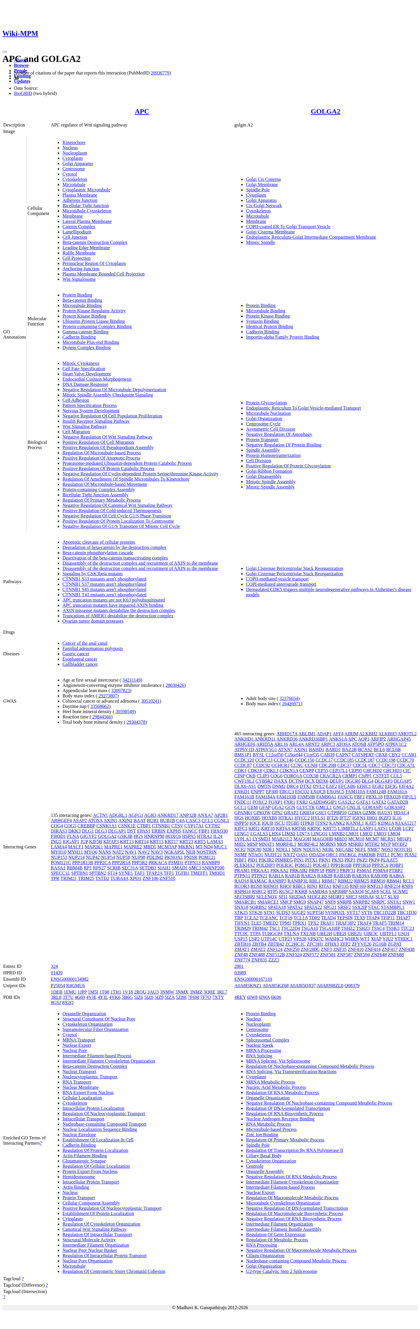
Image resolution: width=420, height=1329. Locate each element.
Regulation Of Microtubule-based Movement (104, 484)
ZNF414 (373, 949)
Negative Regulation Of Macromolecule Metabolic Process (301, 1250)
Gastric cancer (75, 653)
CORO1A (293, 775)
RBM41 (394, 881)
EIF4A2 (406, 786)
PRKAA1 (260, 870)
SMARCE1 (268, 902)
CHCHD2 (372, 770)
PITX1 (311, 859)
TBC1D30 (407, 912)
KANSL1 (355, 823)
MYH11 (75, 852)
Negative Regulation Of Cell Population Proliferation (112, 415)
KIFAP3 (111, 841)
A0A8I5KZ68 (275, 985)
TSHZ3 (363, 928)
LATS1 (381, 828)
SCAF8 (372, 891)
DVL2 (319, 786)
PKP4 (374, 859)
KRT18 (268, 828)
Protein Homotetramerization (273, 455)
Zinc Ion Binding (262, 1134)
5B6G (127, 997)
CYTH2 (212, 825)
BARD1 (333, 749)
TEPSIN (345, 917)
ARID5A (264, 744)
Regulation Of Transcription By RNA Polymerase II (294, 1150)
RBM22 (345, 881)
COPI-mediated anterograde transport (281, 584)
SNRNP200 (213, 867)
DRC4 (293, 786)
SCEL (385, 891)
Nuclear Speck (259, 1045)
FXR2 (302, 802)
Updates (22, 81)
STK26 (255, 912)
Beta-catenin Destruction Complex (94, 242)
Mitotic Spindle (260, 242)
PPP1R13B (82, 862)
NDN (297, 849)
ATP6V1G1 (266, 749)
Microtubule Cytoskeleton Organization (283, 1202)
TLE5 (256, 923)
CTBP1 (144, 825)
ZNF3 (326, 949)
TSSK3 (393, 928)
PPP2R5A (121, 862)
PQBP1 (396, 865)
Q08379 (352, 985)
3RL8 (56, 997)
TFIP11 (388, 917)
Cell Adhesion (75, 400)
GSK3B (125, 836)
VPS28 (299, 938)
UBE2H (324, 933)
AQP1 (364, 739)
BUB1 (153, 820)
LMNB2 (337, 833)
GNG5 (339, 807)
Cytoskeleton (74, 179)
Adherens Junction (79, 200)
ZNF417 (390, 949)
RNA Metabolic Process (268, 1124)
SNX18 (241, 907)
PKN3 (337, 859)
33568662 (99, 706)
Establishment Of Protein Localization (98, 1213)
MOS (342, 844)
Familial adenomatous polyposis (92, 648)
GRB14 (307, 812)
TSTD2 (102, 878)
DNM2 (278, 786)
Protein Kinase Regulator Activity (94, 310)
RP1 (88, 867)
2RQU (140, 992)
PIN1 (299, 859)
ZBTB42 (275, 944)
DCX (310, 781)
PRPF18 (316, 870)
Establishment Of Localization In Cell (98, 1139)
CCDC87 (243, 765)
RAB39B (379, 875)
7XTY (218, 997)
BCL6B (393, 749)
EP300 (272, 791)
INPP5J (241, 823)
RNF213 (375, 886)
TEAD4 (328, 917)
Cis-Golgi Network (264, 205)
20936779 (160, 72)
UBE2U (355, 933)
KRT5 (200, 841)
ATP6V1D (244, 749)
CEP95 (355, 770)
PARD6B (367, 854)
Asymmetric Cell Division (270, 429)
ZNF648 (379, 954)
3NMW (167, 992)
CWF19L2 (244, 781)
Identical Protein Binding (269, 326)
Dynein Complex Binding (86, 347)
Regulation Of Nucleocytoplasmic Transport (103, 1113)
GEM (252, 807)
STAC (374, 907)
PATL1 (383, 854)
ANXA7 (205, 815)
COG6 (276, 775)
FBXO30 (219, 831)
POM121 (207, 857)
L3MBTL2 (348, 828)
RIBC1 (299, 886)
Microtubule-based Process (271, 1129)
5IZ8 (148, 997)
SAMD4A (318, 891)
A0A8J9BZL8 (330, 985)
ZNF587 (345, 954)
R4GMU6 (75, 985)
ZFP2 (345, 944)
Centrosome (73, 168)
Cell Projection (76, 258)
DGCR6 (352, 781)
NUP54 (108, 857)
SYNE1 (126, 873)
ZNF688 (396, 954)
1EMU (70, 992)
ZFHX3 (331, 944)
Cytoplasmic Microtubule (86, 189)
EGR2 (378, 786)
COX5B (310, 775)
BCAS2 (365, 749)
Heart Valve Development (86, 373)
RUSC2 (286, 891)
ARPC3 (328, 744)
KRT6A (283, 828)
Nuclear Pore (74, 1050)
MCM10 (356, 838)
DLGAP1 (117, 831)
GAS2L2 (346, 802)
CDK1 (240, 770)
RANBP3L (297, 881)
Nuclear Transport (79, 1071)
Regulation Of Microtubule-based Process (101, 452)
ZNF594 (362, 954)
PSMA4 (380, 870)
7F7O (205, 997)
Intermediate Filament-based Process (96, 1055)
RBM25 (361, 881)
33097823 (120, 690)
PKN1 (324, 859)
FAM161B (244, 796)
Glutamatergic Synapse (84, 1160)
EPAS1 (143, 831)
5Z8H (181, 997)
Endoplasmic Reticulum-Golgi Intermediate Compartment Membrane (311, 237)
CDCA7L (406, 765)
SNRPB (344, 902)
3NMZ (196, 992)
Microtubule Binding (82, 305)
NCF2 (240, 849)
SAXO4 (356, 891)
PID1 (253, 859)
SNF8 (330, 902)
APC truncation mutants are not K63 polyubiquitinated (113, 599)
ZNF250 (292, 949)
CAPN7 (343, 754)
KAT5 (371, 823)
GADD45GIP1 (323, 802)
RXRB (301, 891)
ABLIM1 (307, 733)
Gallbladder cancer (80, 664)
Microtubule (73, 184)
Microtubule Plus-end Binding (90, 342)
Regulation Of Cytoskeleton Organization (101, 1223)
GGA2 (278, 807)
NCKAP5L (174, 852)
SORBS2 (258, 907)
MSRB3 (355, 844)
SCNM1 (400, 891)
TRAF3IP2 (345, 923)
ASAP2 (80, 820)
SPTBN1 (79, 873)
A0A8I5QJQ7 (303, 985)
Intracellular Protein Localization (93, 1108)
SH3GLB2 (317, 896)
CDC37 (344, 765)
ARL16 (281, 744)
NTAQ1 (255, 854)
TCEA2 (251, 917)
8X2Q (68, 1002)
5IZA (170, 997)
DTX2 (306, 786)
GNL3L (354, 807)
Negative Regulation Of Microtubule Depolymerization (114, 389)
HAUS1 (385, 812)
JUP (84, 841)
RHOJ (286, 886)
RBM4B (75, 867)
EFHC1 (364, 786)
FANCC (189, 831)
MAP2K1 (94, 846)
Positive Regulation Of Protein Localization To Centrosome (118, 521)
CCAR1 (409, 754)
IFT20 (332, 817)
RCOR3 (241, 886)
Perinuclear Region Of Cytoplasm (94, 263)
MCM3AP (167, 846)
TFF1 (169, 873)
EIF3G (391, 786)
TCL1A (300, 917)
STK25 (241, 912)
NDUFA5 (312, 849)
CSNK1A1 (107, 825)
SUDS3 (283, 912)
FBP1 (204, 831)
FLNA (73, 836)
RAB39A (361, 875)
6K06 (276, 997)
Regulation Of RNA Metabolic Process (282, 1092)
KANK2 (337, 823)
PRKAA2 (279, 870)
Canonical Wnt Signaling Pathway (94, 1229)
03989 (240, 972)
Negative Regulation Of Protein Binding (283, 444)
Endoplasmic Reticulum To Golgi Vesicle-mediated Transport (303, 408)
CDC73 (389, 765)
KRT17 (171, 841)
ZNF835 (259, 959)
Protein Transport (262, 439)
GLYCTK (305, 807)
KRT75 (330, 828)
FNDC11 (242, 802)
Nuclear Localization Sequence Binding (99, 1129)
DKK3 (74, 831)
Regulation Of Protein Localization (95, 1150)
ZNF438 (406, 949)
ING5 (56, 841)
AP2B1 (221, 815)
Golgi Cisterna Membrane (270, 231)
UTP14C (269, 938)
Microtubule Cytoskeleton (86, 210)
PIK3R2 (266, 859)
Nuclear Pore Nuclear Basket (89, 1250)
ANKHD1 (243, 739)
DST (131, 831)
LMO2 (366, 833)
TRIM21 (68, 878)
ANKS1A (338, 739)
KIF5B (95, 841)
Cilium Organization (265, 1255)
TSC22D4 (290, 928)
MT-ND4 (204, 846)
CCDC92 (261, 765)
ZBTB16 (242, 944)
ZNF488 (257, 954)
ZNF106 (150, 878)
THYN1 (241, 923)
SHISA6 (366, 896)
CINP (239, 775)
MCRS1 (388, 838)
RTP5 (272, 891)
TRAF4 (364, 923)
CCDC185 (344, 760)
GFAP (264, 807)
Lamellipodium (76, 231)
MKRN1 (186, 846)
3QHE (210, 992)
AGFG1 (136, 815)
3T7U (68, 997)
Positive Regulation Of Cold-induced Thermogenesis (111, 510)
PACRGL (348, 854)
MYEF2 (399, 844)
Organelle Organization (84, 1013)
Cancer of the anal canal (85, 643)
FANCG (345, 796)
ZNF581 (328, 954)
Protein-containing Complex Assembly (98, 489)
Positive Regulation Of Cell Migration (98, 442)
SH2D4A (297, 896)
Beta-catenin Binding (82, 300)
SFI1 (283, 896)
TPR (55, 878)
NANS (105, 852)
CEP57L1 (338, 770)
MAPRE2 (133, 846)
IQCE (255, 823)
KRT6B (299, 828)
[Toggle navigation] (4, 52)
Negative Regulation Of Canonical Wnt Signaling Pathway (117, 505)
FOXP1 (275, 802)
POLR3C (285, 865)
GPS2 (277, 812)
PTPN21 (259, 875)
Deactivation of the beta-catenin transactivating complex (115, 557)
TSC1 (274, 928)
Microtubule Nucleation (268, 413)
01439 (56, 972)
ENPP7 (258, 791)
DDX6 (322, 781)
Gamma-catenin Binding (85, 331)
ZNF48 (241, 954)
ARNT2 (312, 744)
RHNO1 (271, 886)
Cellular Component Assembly (91, 1202)
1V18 (128, 992)
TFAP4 (373, 917)
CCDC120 (244, 760)
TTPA (255, 933)
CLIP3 (263, 775)
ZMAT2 (258, 949)
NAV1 (131, 852)
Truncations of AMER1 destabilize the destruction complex (118, 615)
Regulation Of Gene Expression (275, 1234)
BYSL (258, 754)
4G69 (80, 997)
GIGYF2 (88, 836)
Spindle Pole (258, 189)
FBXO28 (392, 796)
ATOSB (359, 744)
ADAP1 (324, 733)
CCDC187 (365, 760)
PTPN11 (242, 875)
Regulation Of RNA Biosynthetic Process (284, 1113)
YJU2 (387, 938)
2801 (239, 966)
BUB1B (167, 820)
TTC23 (407, 928)
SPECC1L (60, 873)
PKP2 (362, 859)
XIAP (376, 938)
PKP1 (349, 859)
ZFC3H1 (315, 944)
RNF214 (392, 886)
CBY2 (394, 754)
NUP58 (123, 857)
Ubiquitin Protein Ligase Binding (93, 321)
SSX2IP (359, 907)
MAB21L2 (282, 838)
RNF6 (407, 886)
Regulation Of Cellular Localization (96, 1166)
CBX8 (381, 754)
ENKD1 (241, 791)
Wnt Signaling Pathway (84, 426)
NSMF (240, 854)
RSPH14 (242, 891)
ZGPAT (395, 944)
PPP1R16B (341, 865)
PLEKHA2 (244, 865)
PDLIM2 (154, 857)
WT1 (365, 938)
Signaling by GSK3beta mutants (92, 573)
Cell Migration (76, 431)
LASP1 (366, 828)
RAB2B (324, 875)
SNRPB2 (361, 902)
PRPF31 (347, 870)
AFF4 (337, 733)
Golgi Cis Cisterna (263, 179)
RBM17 (329, 881)
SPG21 (330, 907)
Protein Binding (77, 294)
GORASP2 (394, 807)
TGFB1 (182, 873)
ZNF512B (275, 954)
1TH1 (116, 992)
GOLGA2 (325, 111)
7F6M (193, 997)
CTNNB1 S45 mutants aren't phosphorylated (104, 589)
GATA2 (379, 802)
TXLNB (308, 933)
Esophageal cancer (79, 658)
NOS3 (387, 849)
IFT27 (345, 817)
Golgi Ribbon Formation (269, 471)
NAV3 (157, 852)
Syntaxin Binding (262, 321)
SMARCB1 (245, 902)
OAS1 (302, 854)
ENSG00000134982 (70, 979)
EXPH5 (174, 831)
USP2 (254, 938)
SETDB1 (147, 867)
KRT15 (156, 841)
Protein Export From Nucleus (90, 1171)
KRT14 (141, 841)
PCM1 (397, 854)
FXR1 (289, 802)
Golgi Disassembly (263, 476)
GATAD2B (397, 802)
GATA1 (363, 802)
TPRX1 (299, 923)
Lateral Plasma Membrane (87, 221)
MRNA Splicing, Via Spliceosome (278, 1060)
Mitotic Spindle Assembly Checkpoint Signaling (107, 394)
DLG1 (88, 831)
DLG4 (368, 781)
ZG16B (379, 944)
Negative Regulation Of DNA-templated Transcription (297, 1208)
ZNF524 (294, 954)
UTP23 (285, 938)
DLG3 (101, 831)
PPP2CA (102, 862)
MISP (252, 844)
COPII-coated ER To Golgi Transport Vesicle (288, 226)
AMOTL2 (407, 733)
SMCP (286, 902)
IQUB (267, 823)
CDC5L (360, 765)
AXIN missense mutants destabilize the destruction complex (118, 610)
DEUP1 (337, 781)
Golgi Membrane (262, 184)
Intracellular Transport (83, 1118)
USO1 (404, 933)
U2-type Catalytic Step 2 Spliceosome (281, 1271)
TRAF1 (327, 923)
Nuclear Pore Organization (87, 1260)
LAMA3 (215, 841)
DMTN (264, 786)
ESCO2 (302, 791)
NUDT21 (273, 854)
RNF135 (340, 886)
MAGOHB (322, 838)
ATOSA (95, 820)
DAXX (280, 781)
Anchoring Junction (80, 268)
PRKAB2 (298, 870)
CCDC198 (386, 760)
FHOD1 (58, 836)
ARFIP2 (378, 739)
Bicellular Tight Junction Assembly (95, 494)
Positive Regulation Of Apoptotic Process (101, 457)
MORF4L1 (286, 844)
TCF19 (285, 917)
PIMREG (284, 859)
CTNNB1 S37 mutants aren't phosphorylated (104, 584)
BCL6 (379, 749)
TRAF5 (379, 923)
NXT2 (289, 854)
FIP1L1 (409, 796)
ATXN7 (285, 749)
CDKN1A (289, 770)
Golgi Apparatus (77, 163)
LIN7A (303, 833)
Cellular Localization (82, 1097)
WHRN (352, 938)
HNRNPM (154, 836)
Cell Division (258, 460)
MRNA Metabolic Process (270, 1082)
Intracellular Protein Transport (90, 1181)
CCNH (310, 765)
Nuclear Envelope (79, 1134)
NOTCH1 (403, 849)
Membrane (72, 216)
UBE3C (371, 933)
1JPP (82, 992)
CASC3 (193, 820)
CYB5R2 (264, 781)
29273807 (108, 695)
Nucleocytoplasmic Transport (90, 1076)
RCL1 (408, 881)
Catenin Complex (78, 226)
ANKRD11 (264, 739)
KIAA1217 (405, 823)
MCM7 (372, 838)
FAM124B (376, 791)
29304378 (136, 722)
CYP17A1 (194, 825)
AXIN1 (111, 820)
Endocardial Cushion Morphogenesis (97, 379)
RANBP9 (211, 862)
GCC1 (240, 807)
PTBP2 (395, 870)
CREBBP (86, 825)
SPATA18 (277, 907)
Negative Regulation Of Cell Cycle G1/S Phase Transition (116, 515)
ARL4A (296, 744)
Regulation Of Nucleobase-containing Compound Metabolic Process (310, 1066)
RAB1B (292, 875)
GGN (290, 807)
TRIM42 (260, 928)
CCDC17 (324, 760)
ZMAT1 (241, 949)
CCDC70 (405, 760)
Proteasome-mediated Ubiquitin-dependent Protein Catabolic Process (127, 463)
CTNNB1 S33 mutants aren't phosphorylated (104, 578)
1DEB (56, 992)
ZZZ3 (273, 959)
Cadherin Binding (79, 337)
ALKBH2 (368, 733)
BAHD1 (316, 749)
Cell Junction (74, 237)
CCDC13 (264, 760)
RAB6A (396, 875)
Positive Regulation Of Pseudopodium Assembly (108, 447)
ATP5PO (375, 744)
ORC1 (332, 854)
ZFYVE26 (362, 944)
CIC (407, 770)
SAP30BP (338, 891)
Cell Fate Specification (83, 368)
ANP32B (188, 815)
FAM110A (355, 791)
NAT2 (118, 852)
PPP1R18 (362, 865)
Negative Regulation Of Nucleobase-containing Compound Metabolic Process (319, 1103)
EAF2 (331, 786)
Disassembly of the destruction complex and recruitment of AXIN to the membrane (140, 563)
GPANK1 (243, 812)
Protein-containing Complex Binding (97, 326)
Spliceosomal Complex (267, 1039)
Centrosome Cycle (263, 423)
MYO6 (90, 852)
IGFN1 (358, 817)
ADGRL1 (118, 815)
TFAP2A (154, 873)
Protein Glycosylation (266, 402)
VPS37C (315, 938)
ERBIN (159, 831)
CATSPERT (363, 754)
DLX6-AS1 (245, 786)
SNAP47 (315, 902)
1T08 (104, 992)
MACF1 (75, 846)
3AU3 (153, 992)
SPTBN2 (97, 873)
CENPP (307, 770)
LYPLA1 (242, 838)
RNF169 (358, 886)
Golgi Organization (264, 418)
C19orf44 (293, 754)
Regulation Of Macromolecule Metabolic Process (292, 1197)
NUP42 (93, 857)
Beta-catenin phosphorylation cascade (97, 552)
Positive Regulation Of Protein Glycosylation (288, 465)
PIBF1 (240, 859)
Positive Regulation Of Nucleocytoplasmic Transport (112, 1208)
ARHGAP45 (399, 739)
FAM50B (306, 796)
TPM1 (285, 923)
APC (142, 111)
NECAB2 (344, 849)
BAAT (140, 820)
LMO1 (352, 833)
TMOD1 (217, 873)
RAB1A (276, 875)
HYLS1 (318, 817)
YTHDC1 (403, 938)
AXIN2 (125, 820)
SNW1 (408, 902)
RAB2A (308, 875)
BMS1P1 (242, 754)
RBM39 (378, 881)
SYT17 (353, 912)
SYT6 (366, 912)
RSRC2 (259, 891)
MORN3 (327, 844)
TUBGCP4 (272, 933)
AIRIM (351, 733)
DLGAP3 (384, 781)
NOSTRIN (207, 852)
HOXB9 (269, 817)
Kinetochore (73, 142)
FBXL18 (374, 796)
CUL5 (396, 775)
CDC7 (374, 765)
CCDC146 (284, 760)
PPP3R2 (139, 862)
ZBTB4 (259, 944)
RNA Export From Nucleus (88, 1092)
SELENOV (267, 896)
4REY (240, 997)
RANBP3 (277, 881)
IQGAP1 (71, 841)
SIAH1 (164, 867)
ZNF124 (275, 949)
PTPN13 (193, 862)
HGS (138, 836)
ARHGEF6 (244, 744)
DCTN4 (296, 781)
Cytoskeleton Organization (87, 1024)
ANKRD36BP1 (313, 739)
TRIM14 (396, 923)
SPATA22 (313, 907)
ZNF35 (339, 949)
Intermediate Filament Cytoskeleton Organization (108, 1060)
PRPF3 (332, 870)
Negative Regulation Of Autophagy (279, 434)
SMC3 (195, 867)
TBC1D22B (384, 912)
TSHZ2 (348, 928)
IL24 (217, 836)
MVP (386, 844)
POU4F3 (321, 865)
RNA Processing (261, 1245)
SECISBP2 (244, 896)
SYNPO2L (335, 912)
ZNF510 (167, 878)
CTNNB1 (161, 825)
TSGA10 (309, 928)
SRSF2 (344, 907)
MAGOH (302, 838)
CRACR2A (330, 775)
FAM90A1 (326, 796)
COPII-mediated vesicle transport (277, 578)
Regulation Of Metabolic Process (277, 1239)
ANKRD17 (167, 815)
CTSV (177, 825)
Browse (21, 65)
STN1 (269, 912)
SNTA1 (394, 902)
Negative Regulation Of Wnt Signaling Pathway (107, 436)
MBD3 (340, 838)
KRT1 (254, 828)
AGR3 (150, 815)
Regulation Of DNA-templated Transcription (288, 1108)
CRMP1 (349, 775)
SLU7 (380, 896)
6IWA (264, 997)
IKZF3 (385, 817)
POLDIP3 (265, 865)
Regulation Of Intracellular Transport (97, 1234)
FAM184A (265, 796)
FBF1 (359, 796)
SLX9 (393, 896)
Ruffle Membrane (79, 252)
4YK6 (114, 997)
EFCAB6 (347, 786)
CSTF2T (381, 775)
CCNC (297, 765)
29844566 (101, 716)
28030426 (174, 685)
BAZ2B (349, 749)
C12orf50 (274, 754)
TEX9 (359, 917)
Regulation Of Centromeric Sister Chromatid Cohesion (113, 1271)
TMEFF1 (199, 873)
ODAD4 (317, 854)
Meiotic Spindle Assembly (270, 481)
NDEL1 (283, 849)
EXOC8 (318, 791)
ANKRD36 (287, 739)
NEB (190, 852)
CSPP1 (365, 775)
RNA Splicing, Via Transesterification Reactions (291, 1071)
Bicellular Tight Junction (85, 205)
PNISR (190, 857)
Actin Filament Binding (84, 1155)
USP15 (240, 938)
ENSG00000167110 (253, 979)
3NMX (181, 992)
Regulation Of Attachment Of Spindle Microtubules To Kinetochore (125, 479)
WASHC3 (334, 938)
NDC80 (254, 849)
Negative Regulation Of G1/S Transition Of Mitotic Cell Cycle (121, 526)
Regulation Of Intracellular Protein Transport (104, 1255)
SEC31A (130, 867)
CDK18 (255, 770)
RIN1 (312, 886)
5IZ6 (138, 997)
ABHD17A (287, 733)
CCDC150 (304, 760)
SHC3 (351, 896)
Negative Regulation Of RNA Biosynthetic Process (294, 1218)
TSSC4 (378, 928)
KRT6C (314, 828)
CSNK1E (127, 825)
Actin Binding (75, 1187)
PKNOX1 (173, 857)
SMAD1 (180, 867)
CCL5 (207, 820)
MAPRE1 (113, 846)
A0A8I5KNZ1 (247, 985)
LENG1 (241, 833)
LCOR (395, 828)
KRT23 (186, 841)
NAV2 (144, 852)
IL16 (396, 817)
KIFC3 (240, 828)
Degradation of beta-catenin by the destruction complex (114, 547)
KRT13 (127, 841)
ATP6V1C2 (396, 744)
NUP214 (76, 857)
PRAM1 (242, 870)
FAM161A (397, 791)
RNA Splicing (259, 1055)
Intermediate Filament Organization (95, 1245)
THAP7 (403, 917)
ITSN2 (321, 823)
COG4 (57, 825)
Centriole (254, 1166)
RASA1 (58, 867)
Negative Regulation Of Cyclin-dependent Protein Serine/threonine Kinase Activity (140, 473)
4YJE (91, 997)
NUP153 (59, 857)
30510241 (150, 701)
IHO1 (372, 817)
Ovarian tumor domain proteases (92, 620)
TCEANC (268, 917)
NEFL (360, 849)
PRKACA (157, 862)
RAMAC (258, 881)
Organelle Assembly (265, 1171)
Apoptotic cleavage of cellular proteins (98, 542)
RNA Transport (76, 1082)
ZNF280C (310, 949)
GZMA (354, 812)
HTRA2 (204, 836)
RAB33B (342, 875)
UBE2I (339, 933)
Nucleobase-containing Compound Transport (104, 1124)
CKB (251, 775)
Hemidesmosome (78, 1176)
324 (54, 966)
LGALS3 (259, 833)
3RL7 (222, 992)
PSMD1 (175, 862)
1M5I (93, 992)
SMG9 (299, 902)
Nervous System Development (91, 410)
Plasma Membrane (79, 195)
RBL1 (315, 881)
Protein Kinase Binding (84, 315)
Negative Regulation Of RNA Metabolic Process (291, 1176)
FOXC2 (260, 802)
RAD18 (241, 881)
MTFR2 (372, 844)
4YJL (103, 997)
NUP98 (138, 857)
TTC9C (241, 933)
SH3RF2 (336, 896)
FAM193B (286, 796)
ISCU (279, 823)
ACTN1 (100, 815)
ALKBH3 (387, 733)
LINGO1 (319, 833)
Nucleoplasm (74, 152)
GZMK (369, 812)
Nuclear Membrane (80, 1087)
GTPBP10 (337, 812)
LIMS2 (288, 833)
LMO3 (380, 833)
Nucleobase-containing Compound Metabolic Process (296, 1260)
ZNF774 (242, 959)
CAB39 (327, 754)
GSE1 (320, 812)
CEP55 (321, 770)
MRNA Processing (263, 1050)
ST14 (112, 873)
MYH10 (58, 852)
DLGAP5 (403, 781)
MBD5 (149, 846)
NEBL (328, 849)
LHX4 (275, 833)
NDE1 (268, 849)
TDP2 (314, 917)
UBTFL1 (388, 933)
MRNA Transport (78, 1039)
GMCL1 (324, 807)
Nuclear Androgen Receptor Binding (280, 1118)
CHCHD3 (392, 770)
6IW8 (252, 997)
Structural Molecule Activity (89, 1239)
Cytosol (69, 173)
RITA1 (324, 886)
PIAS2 (410, 854)
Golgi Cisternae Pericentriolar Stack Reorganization (294, 568)
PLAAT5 (389, 859)
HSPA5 (189, 836)
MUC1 (220, 846)
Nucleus (70, 147)
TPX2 (313, 923)
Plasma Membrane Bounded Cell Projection (103, 273)
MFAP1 (404, 838)
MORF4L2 (308, 844)
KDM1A (386, 823)
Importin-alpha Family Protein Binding (282, 337)
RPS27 (99, 867)
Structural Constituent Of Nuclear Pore (98, 1018)
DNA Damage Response (85, 384)
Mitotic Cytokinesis (80, 363)
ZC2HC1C (295, 944)
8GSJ (56, 1002)
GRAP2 (291, 812)
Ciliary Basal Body (264, 1155)
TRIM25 (86, 878)
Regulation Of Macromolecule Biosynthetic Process (294, 1213)
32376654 (288, 698)
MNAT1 (266, 844)
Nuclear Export (76, 1045)
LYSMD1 (261, 838)
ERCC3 (286, 791)
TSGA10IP (329, 928)
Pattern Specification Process (89, 405)
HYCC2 (302, 817)
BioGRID (23, 93)
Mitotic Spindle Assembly (270, 486)
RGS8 (256, 886)
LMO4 (394, 833)
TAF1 (139, 873)
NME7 (373, 849)
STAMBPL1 (393, 907)
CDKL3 (271, 770)
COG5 (70, 825)
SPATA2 (295, 907)
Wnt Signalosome (79, 279)
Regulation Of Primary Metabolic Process (101, 500)
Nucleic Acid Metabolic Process (276, 1087)
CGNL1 (221, 820)
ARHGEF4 (61, 820)
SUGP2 (298, 912)
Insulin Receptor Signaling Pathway (96, 421)
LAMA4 (59, 846)
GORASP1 (373, 807)
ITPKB (307, 823)
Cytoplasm (72, 158)
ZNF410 (355, 949)
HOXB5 (252, 817)
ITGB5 (292, 823)
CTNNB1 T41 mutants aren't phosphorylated (104, 594)
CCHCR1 (281, 765)
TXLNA (291, 933)
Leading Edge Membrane (86, 247)
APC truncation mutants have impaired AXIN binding (112, 605)
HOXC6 (173, 836)
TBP (238, 917)
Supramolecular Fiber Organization (95, 1029)
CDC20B (327, 765)
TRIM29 (242, 928)
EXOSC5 (335, 791)
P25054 (58, 985)
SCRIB (113, 867)
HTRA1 (285, 817)
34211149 (131, 680)
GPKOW (261, 812)
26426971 (291, 703)
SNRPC (378, 902)
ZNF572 (311, 954)
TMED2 (270, 923)
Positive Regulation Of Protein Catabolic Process (108, 468)
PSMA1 (364, 870)
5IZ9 (159, 997)
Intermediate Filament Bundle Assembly (283, 1229)
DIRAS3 (59, 831)
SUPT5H (315, 912)
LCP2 (407, 828)
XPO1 (135, 878)
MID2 (240, 844)
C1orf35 (311, 754)
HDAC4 (401, 812)
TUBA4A (119, 878)
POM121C (61, 862)
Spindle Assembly (263, 450)
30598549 (125, 711)
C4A (180, 820)
